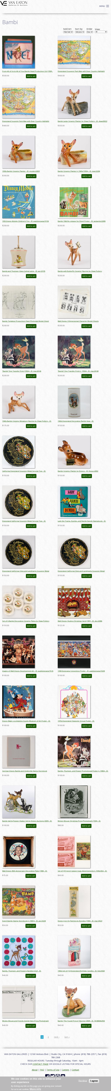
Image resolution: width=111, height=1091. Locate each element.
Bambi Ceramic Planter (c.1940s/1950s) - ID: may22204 (79, 171)
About (35, 1069)
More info (35, 1089)
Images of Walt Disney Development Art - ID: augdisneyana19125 (27, 671)
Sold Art (67, 29)
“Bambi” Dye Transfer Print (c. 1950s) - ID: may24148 (78, 371)
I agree (94, 1081)
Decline (83, 1081)
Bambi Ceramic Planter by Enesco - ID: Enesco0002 (78, 471)
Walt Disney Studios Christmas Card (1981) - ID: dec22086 (80, 621)
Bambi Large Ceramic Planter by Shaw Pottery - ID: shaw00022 (82, 121)
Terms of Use (52, 1069)
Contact (75, 1069)
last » (67, 1037)
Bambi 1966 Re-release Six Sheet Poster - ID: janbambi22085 (82, 221)
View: (97, 29)
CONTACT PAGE (40, 1064)
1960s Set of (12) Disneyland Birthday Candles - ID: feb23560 (81, 971)
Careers (65, 1069)
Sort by (79, 29)
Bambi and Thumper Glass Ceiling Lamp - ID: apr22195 (23, 271)
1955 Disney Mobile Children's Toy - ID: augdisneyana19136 (25, 221)
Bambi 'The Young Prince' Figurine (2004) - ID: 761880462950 (81, 1021)
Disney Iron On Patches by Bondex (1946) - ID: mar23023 (80, 921)
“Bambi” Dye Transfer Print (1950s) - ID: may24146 (21, 371)
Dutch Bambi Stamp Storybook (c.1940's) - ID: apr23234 (24, 921)
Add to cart (31, 76)
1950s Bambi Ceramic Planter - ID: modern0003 (21, 171)
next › (56, 1037)
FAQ (42, 1069)
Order (89, 29)
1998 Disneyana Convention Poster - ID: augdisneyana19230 (81, 671)
